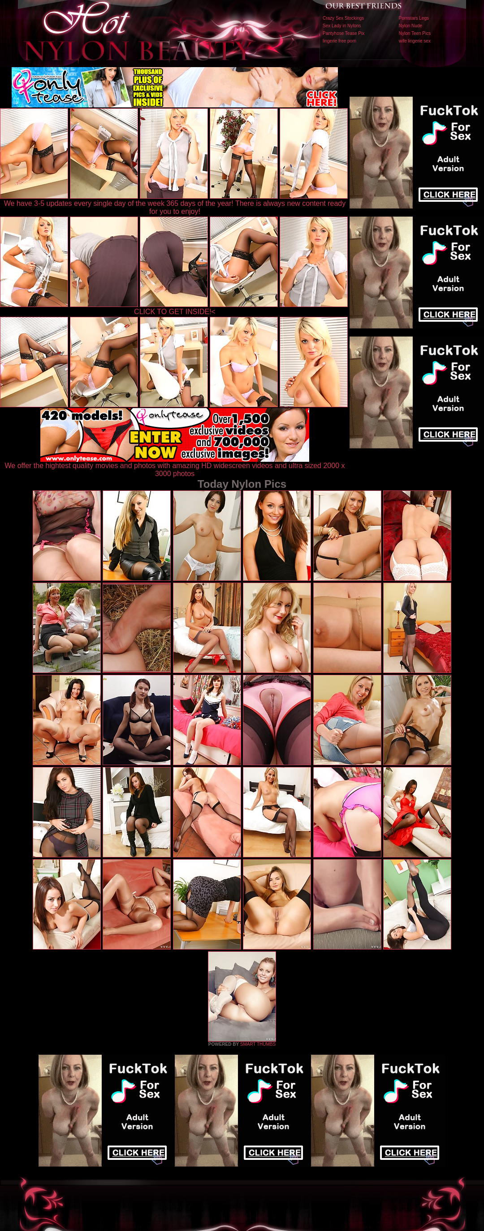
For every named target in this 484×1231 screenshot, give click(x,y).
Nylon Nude (410, 25)
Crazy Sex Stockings (343, 18)
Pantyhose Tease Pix (343, 33)
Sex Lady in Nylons (342, 25)
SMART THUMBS (258, 1044)
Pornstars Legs (414, 18)
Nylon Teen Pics (415, 33)
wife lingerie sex (415, 40)
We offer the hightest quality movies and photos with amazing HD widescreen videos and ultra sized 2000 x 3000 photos (175, 466)
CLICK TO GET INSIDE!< (175, 311)
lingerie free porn (339, 40)
